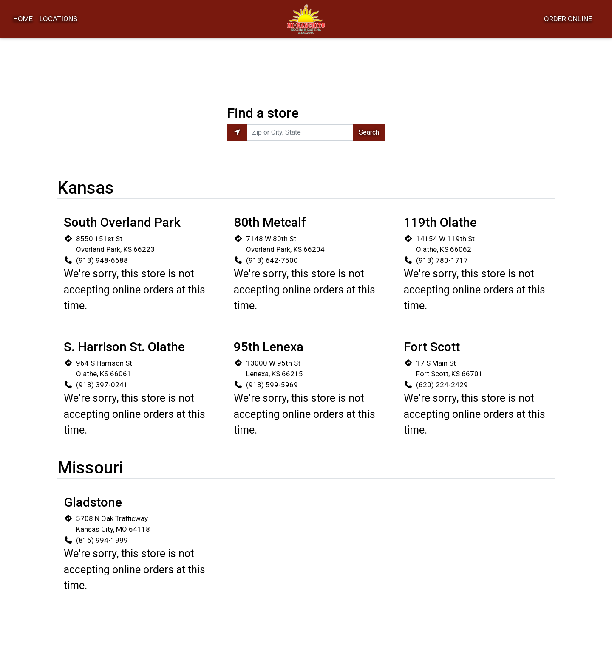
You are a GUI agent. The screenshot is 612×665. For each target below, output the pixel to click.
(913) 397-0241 (102, 384)
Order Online (568, 18)
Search (369, 132)
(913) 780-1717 (442, 260)
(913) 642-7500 (272, 260)
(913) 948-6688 (102, 260)
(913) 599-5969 (272, 384)
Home (23, 18)
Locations (58, 18)
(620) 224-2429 (442, 384)
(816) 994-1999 (102, 540)
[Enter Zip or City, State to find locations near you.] (300, 132)
